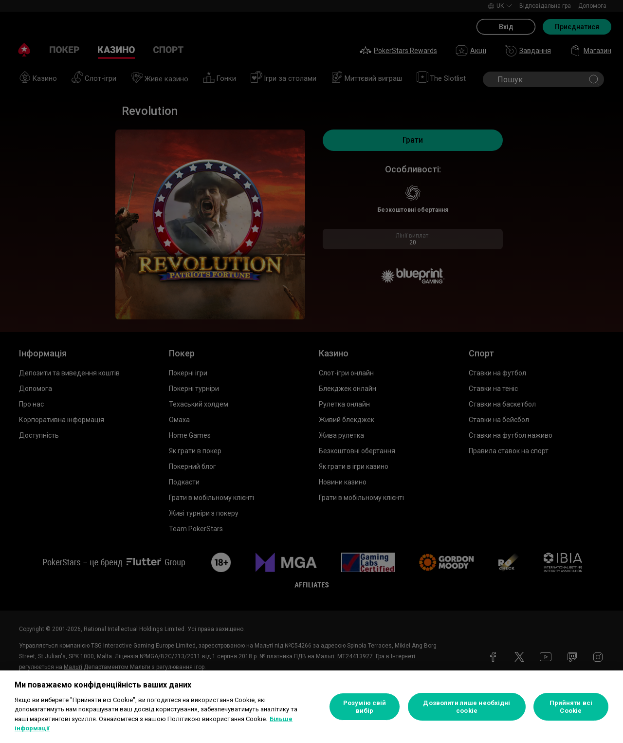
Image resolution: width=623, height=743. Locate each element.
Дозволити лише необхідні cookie (466, 706)
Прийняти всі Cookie (571, 706)
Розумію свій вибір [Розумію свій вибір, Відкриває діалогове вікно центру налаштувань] (364, 706)
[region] (311, 706)
